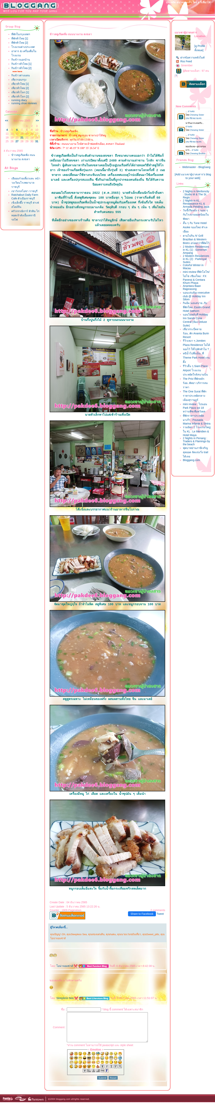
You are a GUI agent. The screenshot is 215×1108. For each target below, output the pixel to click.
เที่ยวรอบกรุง (18, 79)
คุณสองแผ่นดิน (96, 934)
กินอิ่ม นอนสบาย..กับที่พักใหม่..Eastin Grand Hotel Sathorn (196, 306)
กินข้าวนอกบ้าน (20, 59)
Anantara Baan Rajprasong (192, 287)
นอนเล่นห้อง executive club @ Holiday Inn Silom (196, 296)
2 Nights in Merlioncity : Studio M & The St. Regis (196, 194)
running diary (19, 100)
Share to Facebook (142, 913)
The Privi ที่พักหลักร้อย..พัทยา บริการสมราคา (195, 383)
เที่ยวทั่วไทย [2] (20, 88)
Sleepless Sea (67, 998)
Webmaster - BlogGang (196, 167)
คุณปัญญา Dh (57, 934)
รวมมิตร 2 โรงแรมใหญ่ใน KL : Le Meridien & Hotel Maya (197, 431)
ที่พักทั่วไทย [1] (19, 38)
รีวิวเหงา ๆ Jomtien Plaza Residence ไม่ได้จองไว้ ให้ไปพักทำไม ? (196, 345)
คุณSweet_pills (150, 934)
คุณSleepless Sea (77, 934)
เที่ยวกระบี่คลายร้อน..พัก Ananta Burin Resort (196, 333)
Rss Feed (184, 61)
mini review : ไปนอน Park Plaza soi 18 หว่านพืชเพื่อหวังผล (195, 408)
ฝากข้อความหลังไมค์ (190, 57)
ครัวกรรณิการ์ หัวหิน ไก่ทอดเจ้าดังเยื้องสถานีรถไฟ (25, 215)
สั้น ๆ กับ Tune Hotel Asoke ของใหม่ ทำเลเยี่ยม (195, 227)
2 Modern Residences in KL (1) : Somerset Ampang (196, 249)
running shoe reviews (24, 103)
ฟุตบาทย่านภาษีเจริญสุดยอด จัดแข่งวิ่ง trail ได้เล (195, 452)
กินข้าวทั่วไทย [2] (21, 68)
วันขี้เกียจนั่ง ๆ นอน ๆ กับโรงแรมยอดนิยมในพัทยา (196, 214)
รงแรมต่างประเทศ (23, 46)
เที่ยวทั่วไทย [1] (20, 83)
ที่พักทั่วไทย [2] (19, 42)
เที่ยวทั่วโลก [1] (20, 92)
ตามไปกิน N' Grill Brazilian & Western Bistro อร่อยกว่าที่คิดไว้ (196, 239)
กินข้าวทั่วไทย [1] (21, 63)
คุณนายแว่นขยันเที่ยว (129, 934)
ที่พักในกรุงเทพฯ (20, 34)
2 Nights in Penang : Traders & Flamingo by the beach (196, 441)
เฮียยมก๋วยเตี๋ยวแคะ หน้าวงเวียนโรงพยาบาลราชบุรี (25, 182)
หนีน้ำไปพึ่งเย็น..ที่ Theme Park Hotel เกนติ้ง (196, 357)
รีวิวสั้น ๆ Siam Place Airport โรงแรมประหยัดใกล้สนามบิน (195, 370)
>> (37, 120)
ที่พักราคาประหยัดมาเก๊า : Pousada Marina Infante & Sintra (196, 419)
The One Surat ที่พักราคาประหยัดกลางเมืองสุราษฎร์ (194, 395)
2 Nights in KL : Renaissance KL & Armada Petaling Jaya (196, 203)
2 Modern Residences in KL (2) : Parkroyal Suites (196, 259)
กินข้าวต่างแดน (20, 75)
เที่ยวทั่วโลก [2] (20, 96)
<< (6, 120)
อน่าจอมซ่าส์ (67, 965)
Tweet (160, 913)
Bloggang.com (191, 460)
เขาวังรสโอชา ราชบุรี (24, 191)
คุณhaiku (111, 934)
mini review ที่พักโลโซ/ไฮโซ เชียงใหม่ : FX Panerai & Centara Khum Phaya (196, 277)
